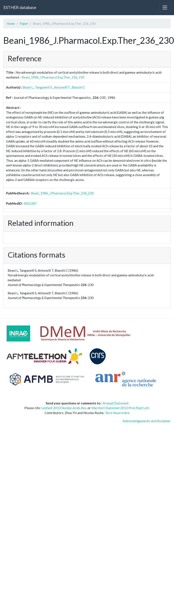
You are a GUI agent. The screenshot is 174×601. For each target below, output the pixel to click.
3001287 (30, 203)
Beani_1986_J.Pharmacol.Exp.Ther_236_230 (53, 77)
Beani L (28, 87)
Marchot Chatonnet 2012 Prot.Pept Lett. (120, 408)
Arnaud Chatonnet (115, 403)
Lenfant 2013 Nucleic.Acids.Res (63, 408)
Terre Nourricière (117, 413)
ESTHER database (19, 7)
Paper (24, 23)
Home (11, 23)
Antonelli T (62, 87)
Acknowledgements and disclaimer (147, 421)
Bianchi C (78, 87)
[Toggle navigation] (165, 7)
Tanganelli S (43, 87)
